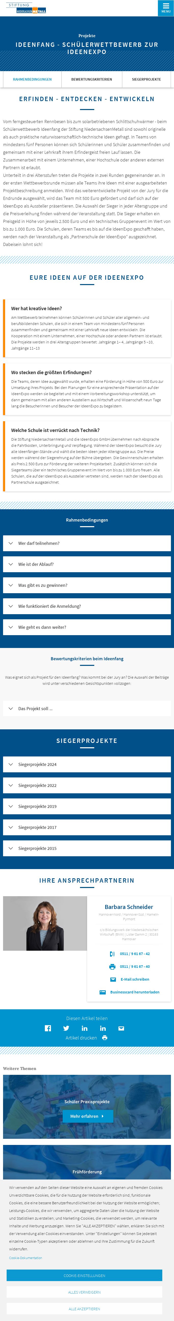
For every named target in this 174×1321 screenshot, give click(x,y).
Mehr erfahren (88, 1116)
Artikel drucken (87, 1037)
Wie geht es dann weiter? (42, 627)
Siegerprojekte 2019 (37, 806)
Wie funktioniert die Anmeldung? (49, 606)
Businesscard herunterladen (128, 991)
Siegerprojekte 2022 (37, 785)
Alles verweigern (84, 1290)
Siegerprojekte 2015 (37, 848)
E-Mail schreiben (129, 979)
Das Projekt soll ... (35, 708)
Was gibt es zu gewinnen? (43, 585)
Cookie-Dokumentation (25, 1255)
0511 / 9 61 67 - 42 (129, 953)
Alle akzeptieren (84, 1308)
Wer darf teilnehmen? (39, 543)
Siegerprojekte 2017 (37, 827)
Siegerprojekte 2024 (37, 764)
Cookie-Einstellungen (84, 1273)
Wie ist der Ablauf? (36, 564)
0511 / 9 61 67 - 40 (129, 966)
